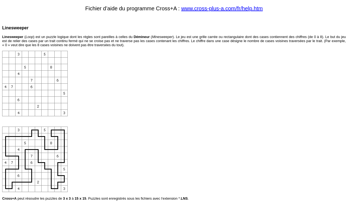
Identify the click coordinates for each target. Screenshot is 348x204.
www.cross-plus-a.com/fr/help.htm (222, 8)
